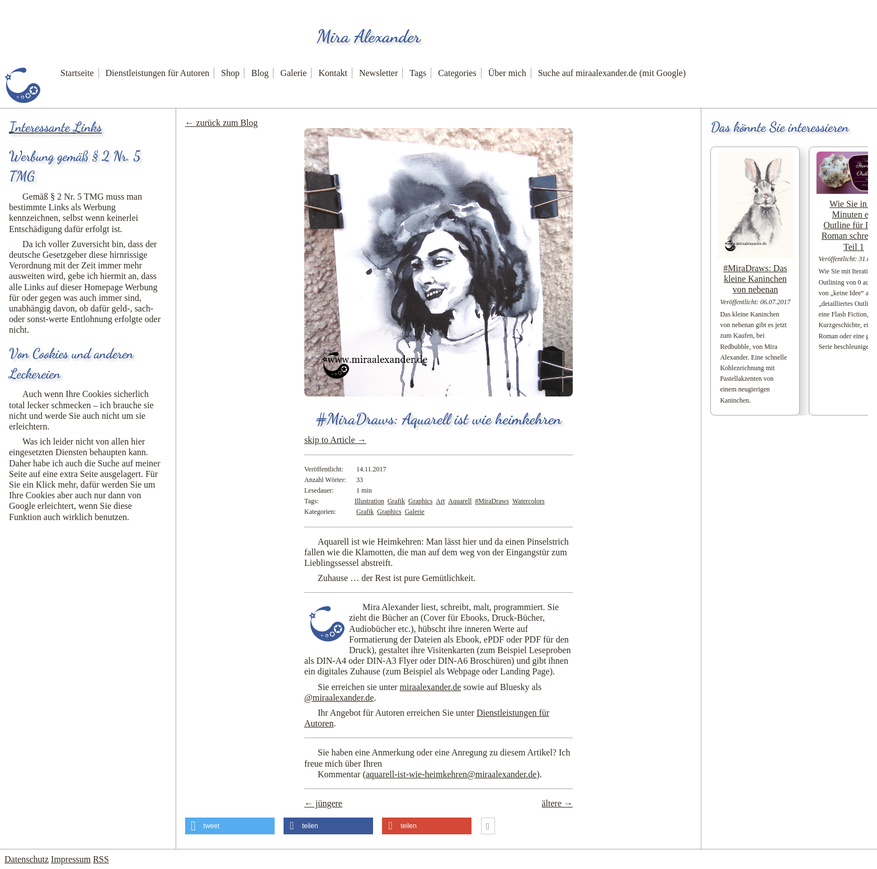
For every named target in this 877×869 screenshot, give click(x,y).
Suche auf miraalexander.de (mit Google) (612, 73)
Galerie (293, 73)
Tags (417, 73)
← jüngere (323, 803)
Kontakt (332, 73)
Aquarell (459, 501)
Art (440, 501)
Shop (230, 73)
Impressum (71, 859)
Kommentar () (429, 774)
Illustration (369, 501)
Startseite (77, 73)
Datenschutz (26, 859)
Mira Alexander (369, 36)
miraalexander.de (430, 687)
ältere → (557, 803)
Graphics (420, 501)
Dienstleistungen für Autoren (158, 73)
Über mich (507, 73)
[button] (230, 826)
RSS (101, 859)
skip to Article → (335, 440)
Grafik (396, 501)
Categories (457, 73)
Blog (259, 73)
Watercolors (528, 501)
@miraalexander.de (339, 697)
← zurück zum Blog (221, 122)
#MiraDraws (492, 501)
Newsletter (378, 73)
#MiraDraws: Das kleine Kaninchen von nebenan (755, 278)
